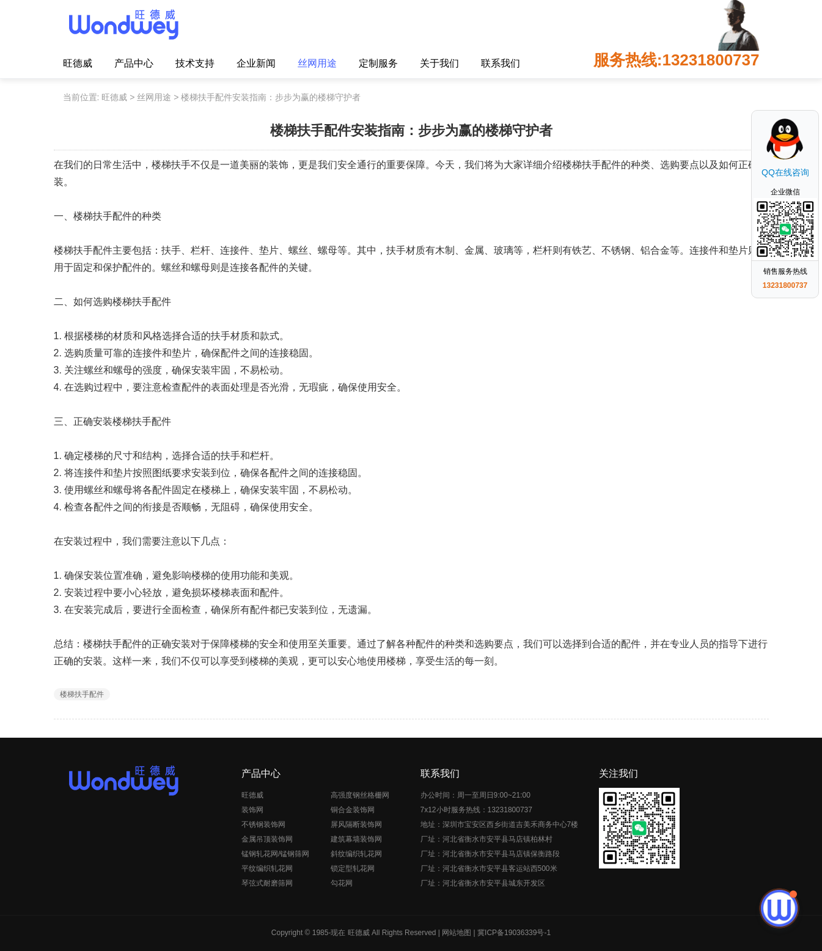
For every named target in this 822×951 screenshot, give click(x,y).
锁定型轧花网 (353, 868)
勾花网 (342, 883)
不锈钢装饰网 (263, 824)
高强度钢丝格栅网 (360, 795)
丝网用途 (317, 63)
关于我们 (439, 63)
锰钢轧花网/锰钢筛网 (275, 854)
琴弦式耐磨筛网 (267, 883)
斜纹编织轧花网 (356, 854)
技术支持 (195, 63)
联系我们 (500, 63)
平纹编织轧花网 (267, 868)
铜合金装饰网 (353, 810)
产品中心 (133, 63)
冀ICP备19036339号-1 (514, 932)
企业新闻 (256, 63)
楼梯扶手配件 (82, 694)
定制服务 (378, 63)
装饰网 (252, 810)
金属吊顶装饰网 (267, 839)
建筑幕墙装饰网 (356, 839)
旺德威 (77, 63)
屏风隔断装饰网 (356, 824)
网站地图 (456, 932)
